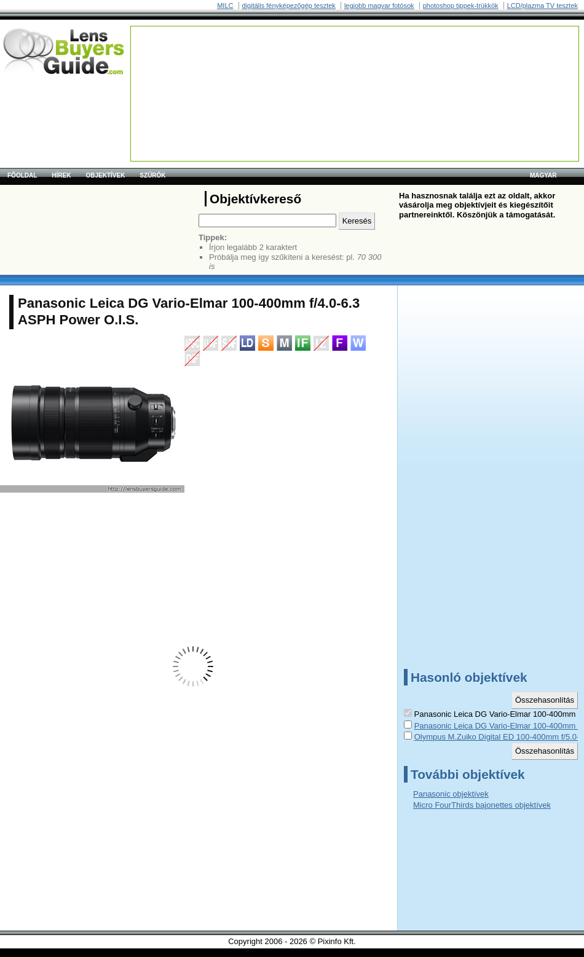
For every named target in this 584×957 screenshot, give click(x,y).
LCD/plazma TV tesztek (542, 5)
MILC (225, 5)
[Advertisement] (181, 64)
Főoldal (22, 175)
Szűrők (152, 175)
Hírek (61, 175)
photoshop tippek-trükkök (461, 5)
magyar (543, 175)
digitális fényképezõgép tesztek (289, 5)
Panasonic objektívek (451, 794)
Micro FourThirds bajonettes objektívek (482, 805)
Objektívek (105, 175)
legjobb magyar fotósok (379, 5)
